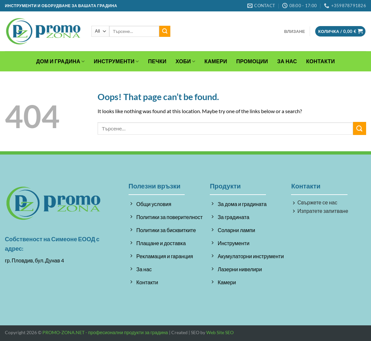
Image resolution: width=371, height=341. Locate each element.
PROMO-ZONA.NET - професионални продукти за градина (105, 332)
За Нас (287, 61)
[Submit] (164, 31)
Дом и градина (60, 61)
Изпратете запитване (322, 211)
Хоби (185, 61)
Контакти (320, 61)
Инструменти (116, 61)
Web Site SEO (220, 332)
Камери (216, 61)
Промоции (252, 61)
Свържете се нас (317, 202)
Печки (157, 61)
